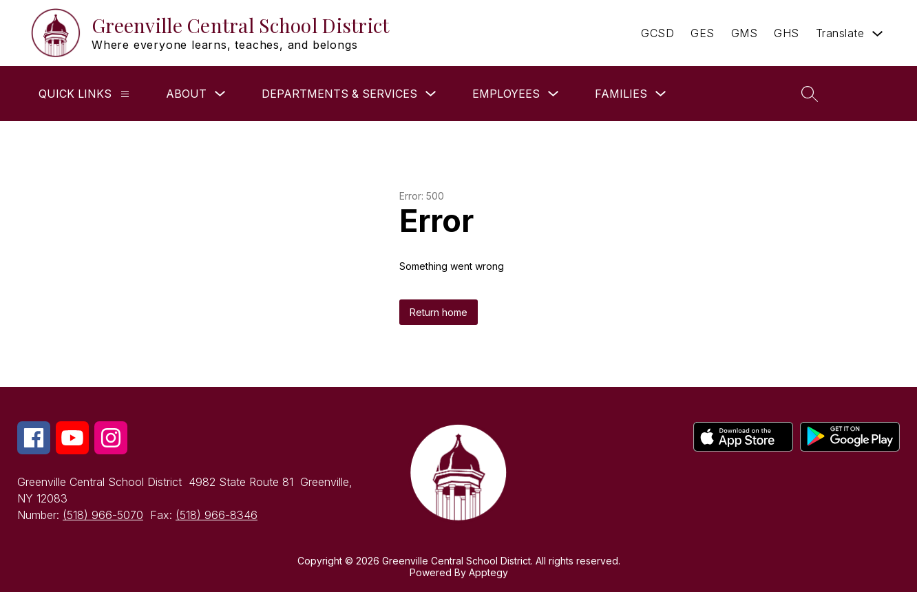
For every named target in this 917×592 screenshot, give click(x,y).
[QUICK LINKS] (125, 94)
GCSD (657, 33)
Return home (438, 312)
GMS (744, 33)
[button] (867, 93)
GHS (786, 33)
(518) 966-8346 (216, 515)
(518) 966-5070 (103, 515)
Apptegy (488, 572)
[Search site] (809, 93)
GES (703, 33)
